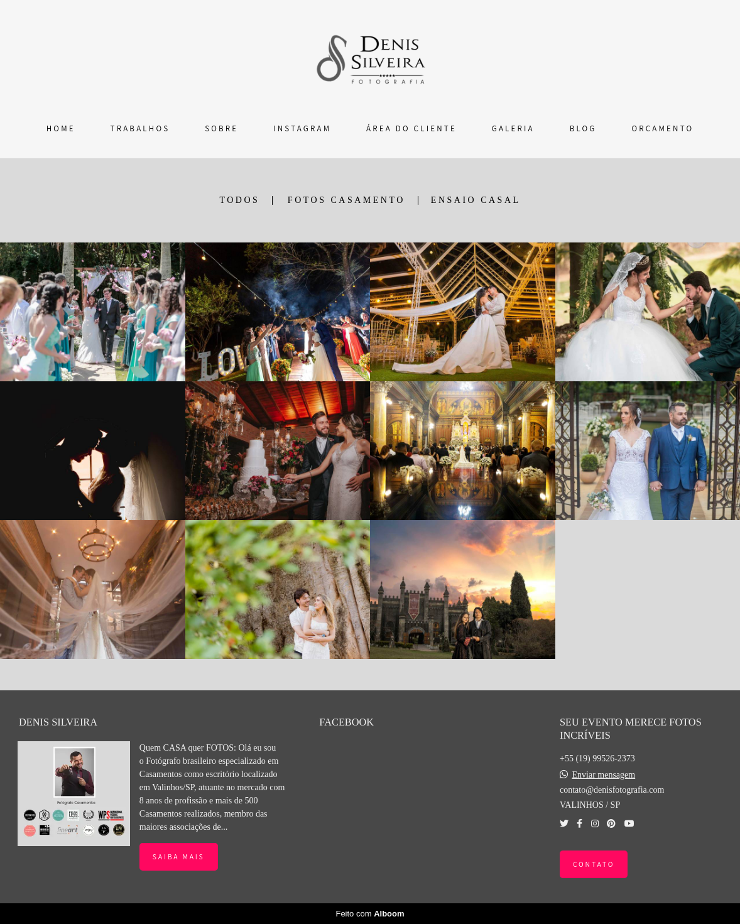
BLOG (583, 128)
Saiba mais (179, 856)
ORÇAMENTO (662, 128)
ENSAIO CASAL (476, 200)
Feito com (369, 913)
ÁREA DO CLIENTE (411, 128)
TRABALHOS (140, 128)
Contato (593, 864)
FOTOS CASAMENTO (346, 200)
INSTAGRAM (302, 128)
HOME (60, 128)
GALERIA (513, 128)
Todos (239, 200)
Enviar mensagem (603, 775)
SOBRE (221, 128)
